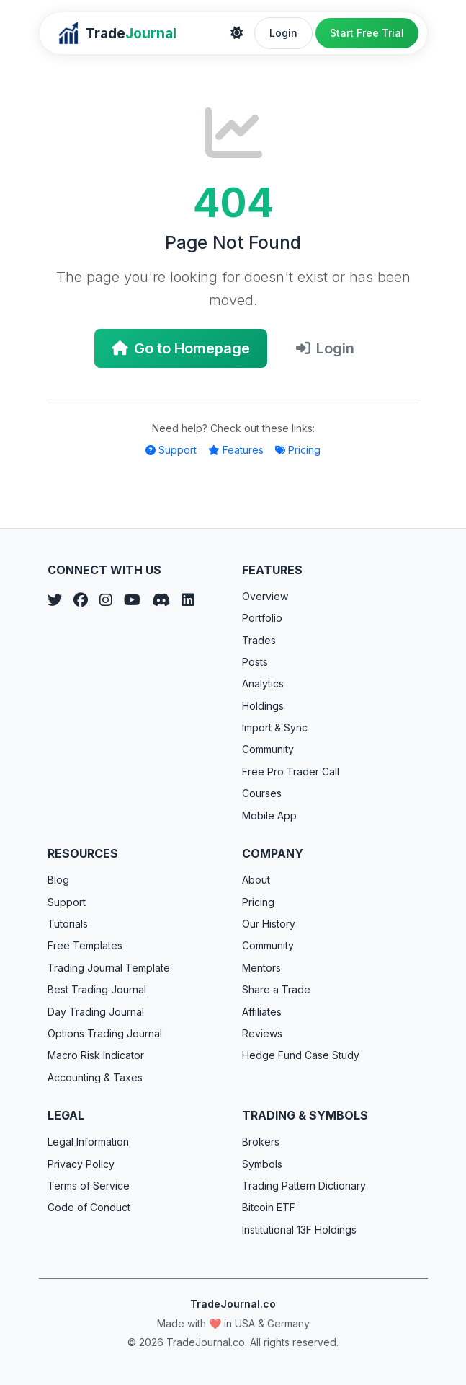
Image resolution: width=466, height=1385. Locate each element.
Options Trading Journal (105, 1033)
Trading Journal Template (109, 968)
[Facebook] (80, 600)
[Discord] (161, 600)
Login (283, 33)
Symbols (262, 1164)
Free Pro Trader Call (290, 771)
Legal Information (88, 1141)
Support (171, 450)
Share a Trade (276, 989)
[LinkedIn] (188, 600)
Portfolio (262, 618)
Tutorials (68, 924)
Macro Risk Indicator (96, 1055)
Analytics (263, 683)
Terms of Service (89, 1185)
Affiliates (262, 1012)
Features (236, 450)
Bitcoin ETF (268, 1207)
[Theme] (237, 33)
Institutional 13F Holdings (299, 1229)
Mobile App (269, 815)
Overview (265, 596)
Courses (262, 793)
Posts (255, 662)
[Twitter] (55, 600)
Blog (58, 880)
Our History (268, 924)
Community (268, 749)
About (256, 880)
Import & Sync (275, 727)
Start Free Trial (367, 33)
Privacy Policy (81, 1164)
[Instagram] (105, 600)
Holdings (263, 706)
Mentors (261, 968)
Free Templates (85, 945)
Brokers (260, 1141)
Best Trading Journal (97, 989)
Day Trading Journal (96, 1012)
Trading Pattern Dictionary (304, 1185)
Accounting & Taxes (95, 1077)
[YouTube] (132, 600)
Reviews (262, 1033)
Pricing (298, 450)
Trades (259, 640)
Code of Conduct (89, 1207)
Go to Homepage (181, 348)
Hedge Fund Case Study (300, 1055)
